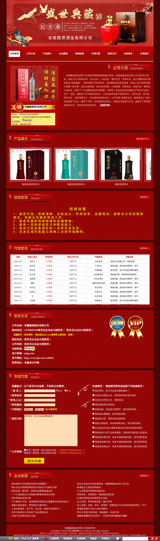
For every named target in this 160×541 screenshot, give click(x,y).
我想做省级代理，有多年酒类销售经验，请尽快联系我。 (120, 442)
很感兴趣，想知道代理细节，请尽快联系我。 (115, 409)
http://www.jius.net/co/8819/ (39, 358)
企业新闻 (63, 53)
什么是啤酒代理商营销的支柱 (91, 491)
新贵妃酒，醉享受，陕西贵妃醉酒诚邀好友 (32, 491)
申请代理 (95, 53)
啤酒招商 (67, 538)
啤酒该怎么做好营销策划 (89, 487)
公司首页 (14, 53)
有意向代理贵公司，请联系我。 (108, 400)
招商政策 (79, 53)
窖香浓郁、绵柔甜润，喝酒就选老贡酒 (95, 494)
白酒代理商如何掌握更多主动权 (92, 498)
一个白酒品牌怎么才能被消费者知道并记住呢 (33, 494)
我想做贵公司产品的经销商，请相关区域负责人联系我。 (120, 432)
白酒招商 (54, 538)
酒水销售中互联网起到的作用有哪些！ (29, 484)
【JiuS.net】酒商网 (29, 538)
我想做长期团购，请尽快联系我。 (110, 414)
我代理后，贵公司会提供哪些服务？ (111, 391)
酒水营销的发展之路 (21, 498)
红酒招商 (81, 538)
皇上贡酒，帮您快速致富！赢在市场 (94, 501)
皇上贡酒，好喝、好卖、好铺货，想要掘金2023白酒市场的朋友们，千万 (111, 505)
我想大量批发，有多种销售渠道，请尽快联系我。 (117, 423)
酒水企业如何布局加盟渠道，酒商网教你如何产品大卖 (103, 484)
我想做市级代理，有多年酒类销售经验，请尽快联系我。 (120, 437)
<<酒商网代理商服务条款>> (70, 450)
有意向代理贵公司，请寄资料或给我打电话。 (115, 395)
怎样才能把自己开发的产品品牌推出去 (29, 512)
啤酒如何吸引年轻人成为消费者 (92, 509)
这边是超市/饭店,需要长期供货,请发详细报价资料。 (118, 428)
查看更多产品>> (143, 139)
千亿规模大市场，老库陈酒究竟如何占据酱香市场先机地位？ (40, 501)
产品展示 (47, 53)
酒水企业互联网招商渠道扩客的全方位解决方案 (34, 487)
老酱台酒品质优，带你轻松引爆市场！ (29, 505)
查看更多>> (145, 197)
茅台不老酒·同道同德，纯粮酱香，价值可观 (98, 512)
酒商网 (75, 531)
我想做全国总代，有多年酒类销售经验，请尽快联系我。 (120, 446)
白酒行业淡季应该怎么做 (23, 516)
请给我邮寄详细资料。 (104, 405)
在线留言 (128, 53)
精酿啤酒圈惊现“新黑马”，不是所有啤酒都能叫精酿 (102, 516)
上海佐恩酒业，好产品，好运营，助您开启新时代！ (36, 509)
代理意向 (105, 538)
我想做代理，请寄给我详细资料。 (110, 418)
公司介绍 (30, 53)
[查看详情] (105, 105)
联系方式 (112, 53)
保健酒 (93, 538)
